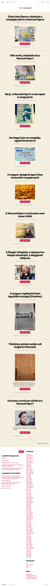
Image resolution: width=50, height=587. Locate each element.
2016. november (29, 498)
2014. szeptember (30, 532)
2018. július (28, 475)
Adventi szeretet (5, 460)
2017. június (28, 490)
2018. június (28, 476)
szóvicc (27, 85)
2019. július (28, 464)
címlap (15, 335)
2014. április (28, 537)
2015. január (28, 526)
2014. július (28, 534)
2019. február (29, 468)
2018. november (29, 470)
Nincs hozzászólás (32, 22)
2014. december (29, 527)
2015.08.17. (25, 22)
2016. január (28, 511)
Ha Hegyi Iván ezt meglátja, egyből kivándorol (25, 139)
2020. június (28, 459)
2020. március (29, 461)
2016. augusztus (29, 502)
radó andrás (23, 85)
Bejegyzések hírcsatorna (31, 575)
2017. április (28, 491)
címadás (15, 166)
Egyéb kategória (29, 564)
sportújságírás (26, 335)
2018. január (28, 480)
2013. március (29, 554)
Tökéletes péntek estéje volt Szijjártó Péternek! (25, 345)
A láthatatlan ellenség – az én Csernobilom (10, 462)
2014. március (29, 539)
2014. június (28, 536)
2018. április (28, 477)
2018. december (29, 469)
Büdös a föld (8, 480)
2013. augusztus (29, 548)
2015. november (29, 514)
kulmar (27, 567)
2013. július (28, 550)
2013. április (28, 552)
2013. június (28, 551)
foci (16, 85)
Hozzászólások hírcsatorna (31, 577)
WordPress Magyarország (31, 578)
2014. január (28, 541)
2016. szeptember (30, 501)
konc (27, 566)
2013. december (29, 543)
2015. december (29, 512)
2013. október (29, 545)
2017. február (29, 494)
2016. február (29, 509)
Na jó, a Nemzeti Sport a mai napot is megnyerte (25, 96)
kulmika (3, 480)
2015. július (28, 519)
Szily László (20, 22)
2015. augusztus (29, 518)
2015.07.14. (25, 61)
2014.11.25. (25, 219)
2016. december (29, 497)
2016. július (28, 504)
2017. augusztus (29, 487)
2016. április (28, 507)
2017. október (29, 484)
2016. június (28, 505)
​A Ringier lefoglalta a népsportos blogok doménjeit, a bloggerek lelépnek (25, 255)
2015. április (28, 522)
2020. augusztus (29, 458)
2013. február (29, 555)
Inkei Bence (20, 100)
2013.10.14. (25, 299)
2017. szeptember (29, 486)
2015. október (29, 515)
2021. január (28, 454)
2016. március (29, 508)
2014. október (29, 530)
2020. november (29, 457)
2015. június (28, 520)
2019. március (29, 466)
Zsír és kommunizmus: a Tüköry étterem (10, 478)
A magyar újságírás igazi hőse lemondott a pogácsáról (25, 176)
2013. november (29, 544)
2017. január (28, 495)
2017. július (28, 489)
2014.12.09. (25, 180)
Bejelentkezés (29, 574)
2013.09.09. (26, 350)
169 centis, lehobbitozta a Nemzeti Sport (25, 57)
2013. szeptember (30, 547)
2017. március (29, 493)
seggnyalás (23, 392)
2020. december (29, 455)
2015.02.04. (26, 143)
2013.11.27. (25, 261)
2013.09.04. (26, 406)
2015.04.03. (26, 100)
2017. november (29, 483)
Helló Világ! (4, 458)
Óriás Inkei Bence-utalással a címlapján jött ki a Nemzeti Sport (25, 18)
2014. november (29, 529)
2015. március (29, 523)
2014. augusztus (29, 533)
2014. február (29, 540)
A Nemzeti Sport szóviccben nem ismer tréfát (25, 215)
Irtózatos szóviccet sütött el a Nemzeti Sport (25, 402)
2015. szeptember (30, 516)
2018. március (29, 479)
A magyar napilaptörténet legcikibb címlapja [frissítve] (25, 295)
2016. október (29, 500)
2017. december (29, 482)
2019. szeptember (30, 462)
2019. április (28, 465)
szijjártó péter (28, 392)
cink (15, 85)
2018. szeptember (30, 472)
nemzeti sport (19, 85)
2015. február (29, 525)
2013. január (28, 557)
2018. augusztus (29, 473)
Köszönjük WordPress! (10, 584)
